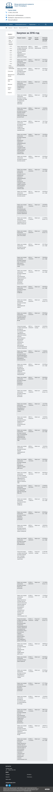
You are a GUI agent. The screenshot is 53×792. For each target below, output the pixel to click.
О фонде (7, 774)
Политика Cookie (27, 790)
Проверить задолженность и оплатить (19, 17)
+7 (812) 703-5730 (13, 12)
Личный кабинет (13, 20)
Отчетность (29, 777)
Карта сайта (8, 779)
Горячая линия (12, 10)
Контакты (29, 774)
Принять (47, 789)
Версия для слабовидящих (15, 15)
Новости (7, 777)
